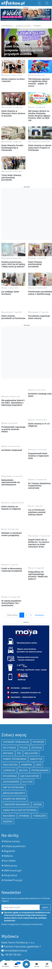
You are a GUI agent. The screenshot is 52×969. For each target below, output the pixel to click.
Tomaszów (39, 742)
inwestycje (36, 685)
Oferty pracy (10, 792)
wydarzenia (10, 702)
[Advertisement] (26, 214)
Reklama (8, 782)
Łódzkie (37, 731)
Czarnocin (9, 697)
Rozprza (8, 748)
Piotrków (38, 668)
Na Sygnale (9, 674)
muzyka (23, 697)
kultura (28, 708)
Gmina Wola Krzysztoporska (20, 736)
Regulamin (9, 777)
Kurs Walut (10, 787)
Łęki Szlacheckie (29, 702)
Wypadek (8, 680)
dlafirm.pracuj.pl (12, 797)
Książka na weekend (14, 725)
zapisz (45, 834)
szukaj (45, 935)
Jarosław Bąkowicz (14, 719)
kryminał (24, 742)
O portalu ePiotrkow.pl (14, 959)
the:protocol (10, 802)
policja (24, 674)
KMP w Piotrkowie (13, 714)
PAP (19, 680)
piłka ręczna (10, 691)
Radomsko (9, 742)
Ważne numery (12, 768)
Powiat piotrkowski (14, 685)
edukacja (36, 674)
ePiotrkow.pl (7, 26)
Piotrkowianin (40, 697)
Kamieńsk (26, 691)
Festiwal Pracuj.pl (13, 806)
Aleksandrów (11, 708)
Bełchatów (31, 680)
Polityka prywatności (15, 773)
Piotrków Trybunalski (16, 668)
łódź (38, 691)
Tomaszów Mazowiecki (16, 731)
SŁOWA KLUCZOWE (23, 26)
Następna (39, 542)
